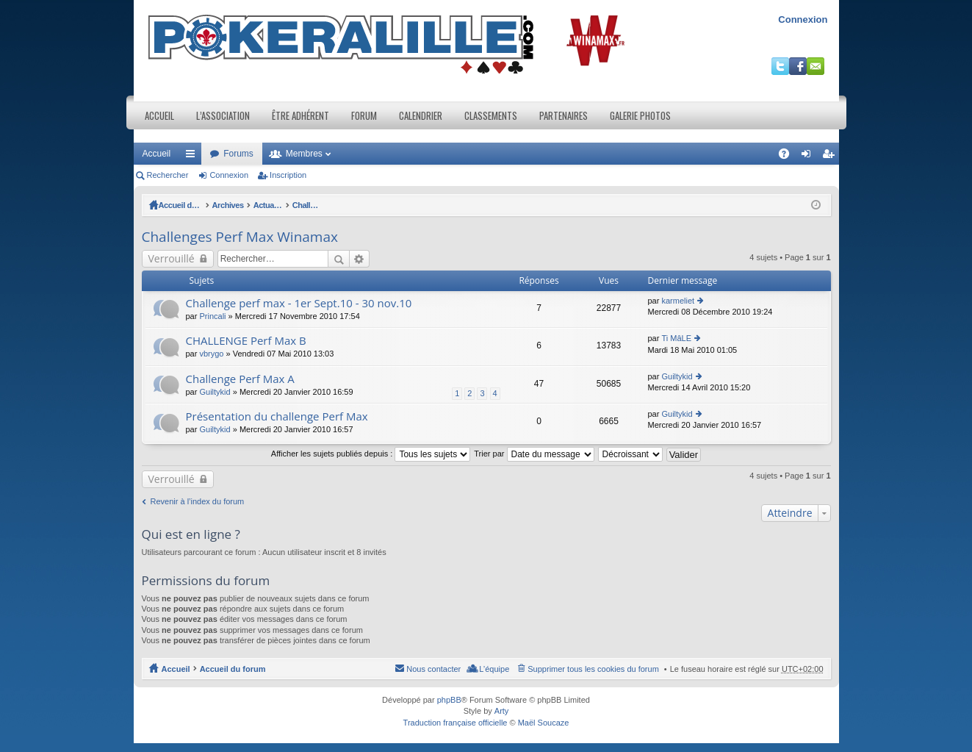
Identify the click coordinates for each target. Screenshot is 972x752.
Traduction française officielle (455, 722)
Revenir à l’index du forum (198, 501)
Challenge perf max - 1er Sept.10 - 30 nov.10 (299, 303)
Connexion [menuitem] (808, 156)
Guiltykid (214, 391)
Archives (250, 205)
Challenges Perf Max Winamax (475, 205)
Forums (238, 153)
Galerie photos (640, 115)
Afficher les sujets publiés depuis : (371, 453)
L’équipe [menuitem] (494, 669)
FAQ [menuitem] (788, 156)
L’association (223, 115)
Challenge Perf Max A (240, 379)
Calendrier (420, 115)
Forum (364, 115)
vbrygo (211, 353)
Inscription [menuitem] (830, 156)
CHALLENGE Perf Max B (246, 341)
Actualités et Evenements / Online (343, 205)
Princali (212, 316)
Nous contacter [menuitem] (433, 669)
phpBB (449, 699)
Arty (501, 710)
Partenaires (563, 115)
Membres (304, 153)
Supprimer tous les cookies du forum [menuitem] (593, 669)
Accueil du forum (192, 205)
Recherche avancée (360, 259)
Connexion (802, 19)
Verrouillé (171, 258)
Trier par (534, 453)
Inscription (288, 175)
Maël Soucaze (543, 722)
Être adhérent (300, 115)
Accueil (159, 115)
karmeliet (677, 300)
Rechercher (168, 175)
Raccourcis (193, 156)
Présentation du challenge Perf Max (277, 416)
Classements (490, 115)
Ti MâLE (676, 338)
